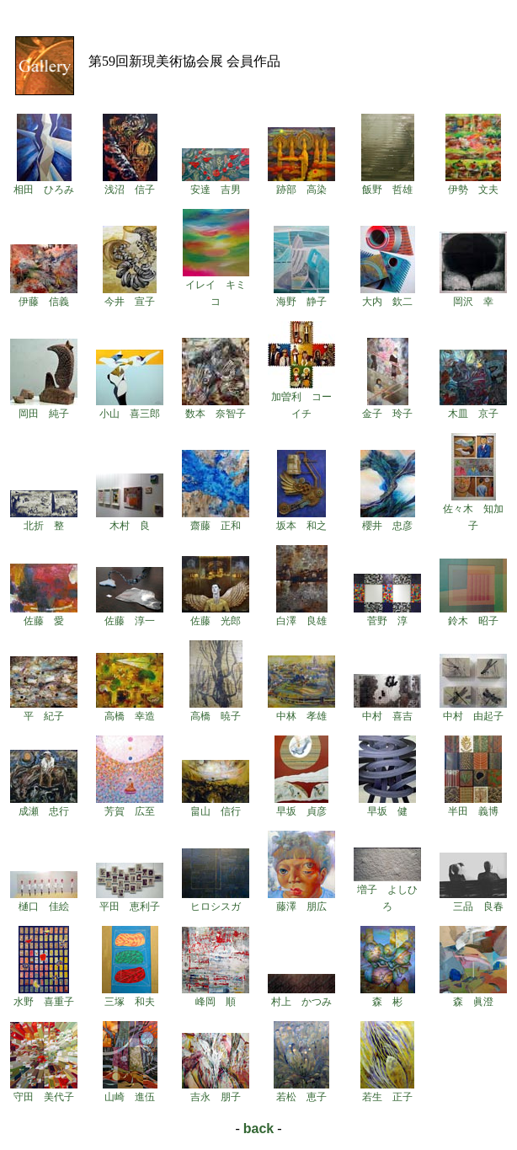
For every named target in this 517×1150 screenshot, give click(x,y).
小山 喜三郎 (129, 408)
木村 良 (129, 520)
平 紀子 (43, 710)
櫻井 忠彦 (387, 520)
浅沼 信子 (130, 183)
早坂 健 (387, 805)
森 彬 (387, 996)
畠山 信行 (215, 805)
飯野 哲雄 (387, 183)
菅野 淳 (387, 615)
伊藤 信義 (43, 296)
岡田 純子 (43, 408)
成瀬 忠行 (43, 805)
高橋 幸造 (129, 710)
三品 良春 (473, 900)
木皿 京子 (473, 408)
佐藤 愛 (43, 615)
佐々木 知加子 (473, 511)
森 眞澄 (473, 996)
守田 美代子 (43, 1091)
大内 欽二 (387, 296)
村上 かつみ (301, 996)
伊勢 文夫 (473, 183)
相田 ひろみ (43, 183)
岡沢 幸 (473, 296)
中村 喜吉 (387, 710)
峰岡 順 (215, 996)
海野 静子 (301, 296)
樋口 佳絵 (43, 900)
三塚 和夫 (130, 996)
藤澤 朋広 (301, 900)
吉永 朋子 (215, 1091)
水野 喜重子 (43, 996)
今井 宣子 (130, 296)
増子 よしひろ (387, 892)
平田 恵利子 (129, 900)
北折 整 (43, 520)
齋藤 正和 (215, 520)
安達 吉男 (215, 183)
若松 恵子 (301, 1091)
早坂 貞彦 (301, 805)
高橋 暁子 (216, 710)
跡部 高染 (301, 183)
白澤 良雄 (302, 615)
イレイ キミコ (216, 287)
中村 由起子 (473, 710)
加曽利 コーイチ (301, 399)
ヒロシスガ (215, 900)
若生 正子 (387, 1091)
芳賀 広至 (129, 805)
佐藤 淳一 (129, 615)
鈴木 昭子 (473, 615)
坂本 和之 (301, 520)
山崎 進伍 (130, 1091)
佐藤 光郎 (215, 615)
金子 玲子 (387, 408)
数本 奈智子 (215, 408)
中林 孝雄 (301, 710)
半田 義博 (473, 805)
